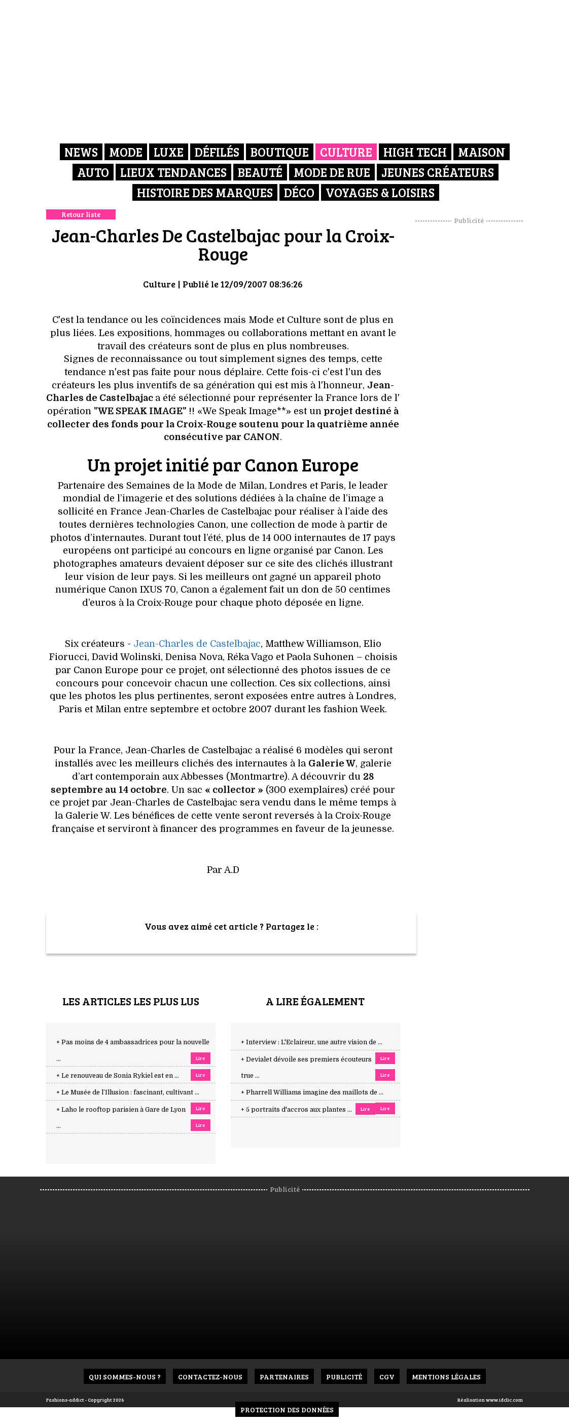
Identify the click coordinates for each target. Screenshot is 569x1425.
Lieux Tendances (173, 172)
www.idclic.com (504, 1399)
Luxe (169, 151)
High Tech (415, 151)
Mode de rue (332, 172)
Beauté (260, 172)
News (81, 151)
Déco (299, 192)
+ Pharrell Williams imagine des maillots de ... (312, 1092)
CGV (387, 1376)
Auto (93, 172)
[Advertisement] (481, 378)
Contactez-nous (210, 1376)
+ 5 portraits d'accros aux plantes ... (296, 1109)
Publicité (344, 1376)
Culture (346, 151)
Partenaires (284, 1376)
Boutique (280, 151)
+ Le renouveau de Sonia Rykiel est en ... (117, 1075)
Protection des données (287, 1409)
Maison (481, 151)
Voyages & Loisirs (380, 192)
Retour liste (80, 214)
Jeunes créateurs (437, 172)
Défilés (217, 151)
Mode (126, 151)
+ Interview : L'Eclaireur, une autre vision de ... (311, 1042)
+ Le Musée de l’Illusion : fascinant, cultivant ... (127, 1092)
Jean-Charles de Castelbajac (197, 644)
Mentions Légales (446, 1376)
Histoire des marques (205, 192)
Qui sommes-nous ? (125, 1376)
